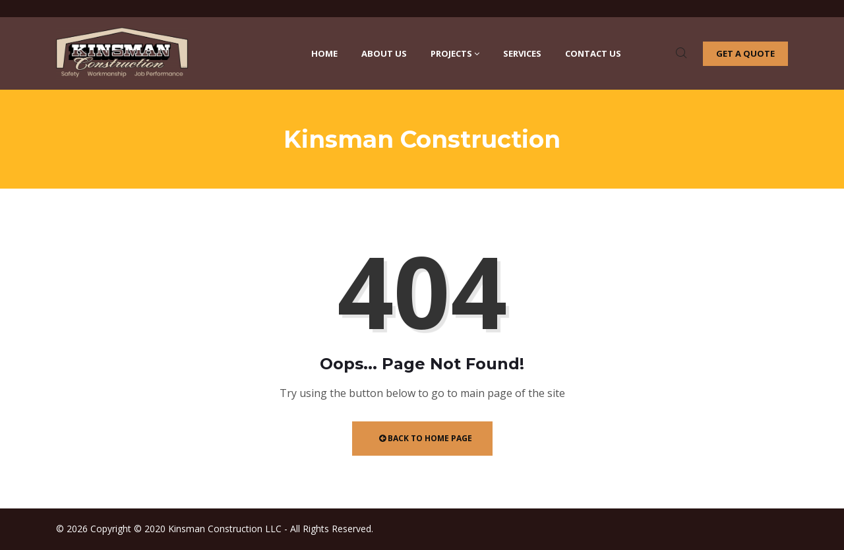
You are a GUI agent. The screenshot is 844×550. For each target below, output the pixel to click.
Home (324, 53)
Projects (455, 53)
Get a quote (745, 53)
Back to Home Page (425, 438)
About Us (384, 53)
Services (522, 53)
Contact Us (593, 53)
